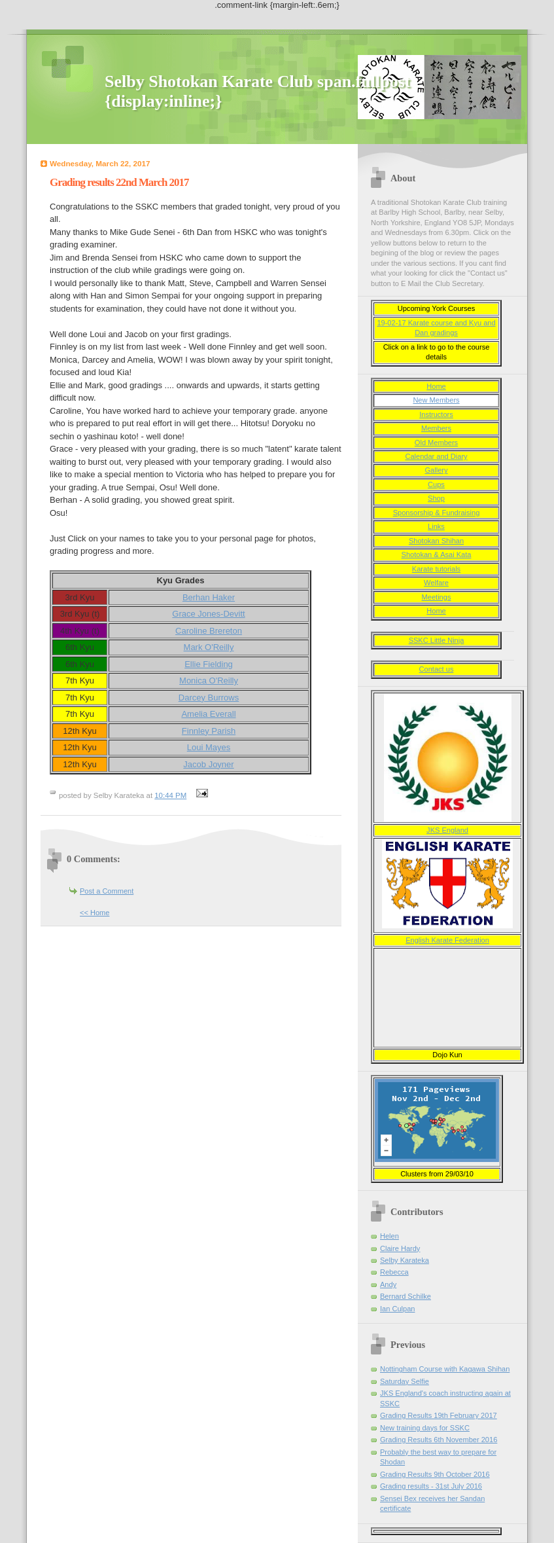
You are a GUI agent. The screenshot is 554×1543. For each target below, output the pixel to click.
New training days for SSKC (425, 1428)
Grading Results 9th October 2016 (435, 1474)
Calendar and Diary (436, 456)
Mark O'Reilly (209, 647)
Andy (388, 1284)
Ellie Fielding (208, 664)
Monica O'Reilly (208, 680)
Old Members (436, 442)
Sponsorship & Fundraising (436, 513)
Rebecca (394, 1272)
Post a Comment (106, 891)
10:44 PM (170, 795)
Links (436, 526)
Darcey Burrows (209, 697)
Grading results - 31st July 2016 (431, 1486)
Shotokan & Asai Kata (437, 554)
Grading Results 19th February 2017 (438, 1415)
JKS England (447, 830)
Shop (436, 498)
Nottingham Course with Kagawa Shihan (445, 1369)
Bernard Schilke (405, 1296)
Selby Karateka (404, 1260)
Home (435, 386)
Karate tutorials (436, 569)
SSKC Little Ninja (436, 640)
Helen (389, 1236)
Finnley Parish (208, 731)
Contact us (436, 669)
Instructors (436, 414)
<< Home (94, 913)
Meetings (436, 597)
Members (436, 428)
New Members (436, 400)
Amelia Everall (208, 714)
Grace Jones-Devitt (208, 614)
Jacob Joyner (208, 764)
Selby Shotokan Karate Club (211, 81)
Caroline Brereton (208, 631)
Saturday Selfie (404, 1381)
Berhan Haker (208, 597)
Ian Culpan (397, 1309)
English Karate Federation (447, 940)
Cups (436, 484)
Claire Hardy (400, 1248)
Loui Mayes (208, 747)
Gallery (436, 470)
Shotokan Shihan (436, 541)
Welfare (436, 583)
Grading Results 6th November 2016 (438, 1439)
